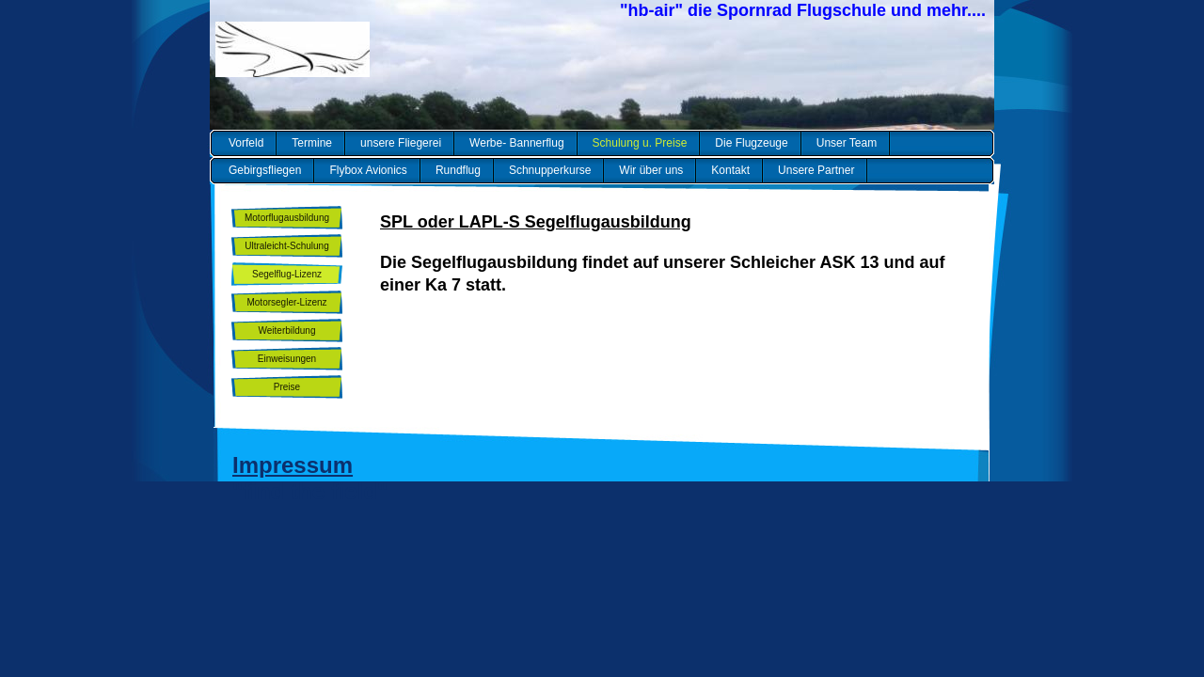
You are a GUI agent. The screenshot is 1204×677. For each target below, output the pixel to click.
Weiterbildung (287, 330)
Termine (312, 143)
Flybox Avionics (367, 170)
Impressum (292, 465)
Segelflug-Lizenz (287, 274)
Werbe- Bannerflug (516, 143)
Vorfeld (246, 143)
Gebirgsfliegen (265, 170)
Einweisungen (287, 359)
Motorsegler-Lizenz (286, 302)
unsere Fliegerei (400, 143)
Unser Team (846, 143)
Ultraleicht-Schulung (287, 246)
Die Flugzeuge (751, 143)
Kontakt (730, 170)
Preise (287, 387)
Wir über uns (651, 170)
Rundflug (458, 170)
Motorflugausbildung (287, 218)
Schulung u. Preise (640, 143)
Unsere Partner (816, 170)
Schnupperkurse (550, 170)
